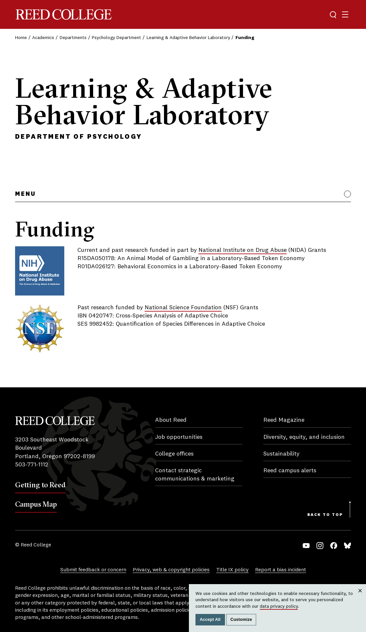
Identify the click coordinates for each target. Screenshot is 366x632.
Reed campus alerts (289, 471)
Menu (25, 194)
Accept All (210, 619)
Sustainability (281, 454)
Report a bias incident (280, 570)
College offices (174, 454)
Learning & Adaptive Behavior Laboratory (188, 37)
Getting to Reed (40, 484)
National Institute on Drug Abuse (242, 250)
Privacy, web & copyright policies (171, 570)
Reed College (63, 14)
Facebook (333, 545)
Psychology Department (116, 37)
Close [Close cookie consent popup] (360, 597)
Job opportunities (178, 437)
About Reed (171, 420)
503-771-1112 (31, 465)
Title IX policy (232, 570)
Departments (73, 37)
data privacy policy (279, 606)
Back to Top (325, 515)
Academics (43, 37)
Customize (241, 619)
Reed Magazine (283, 420)
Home (21, 37)
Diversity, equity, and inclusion (304, 437)
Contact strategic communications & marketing (194, 475)
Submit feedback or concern (93, 570)
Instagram (319, 545)
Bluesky (347, 545)
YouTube (306, 545)
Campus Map (36, 504)
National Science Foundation (183, 308)
